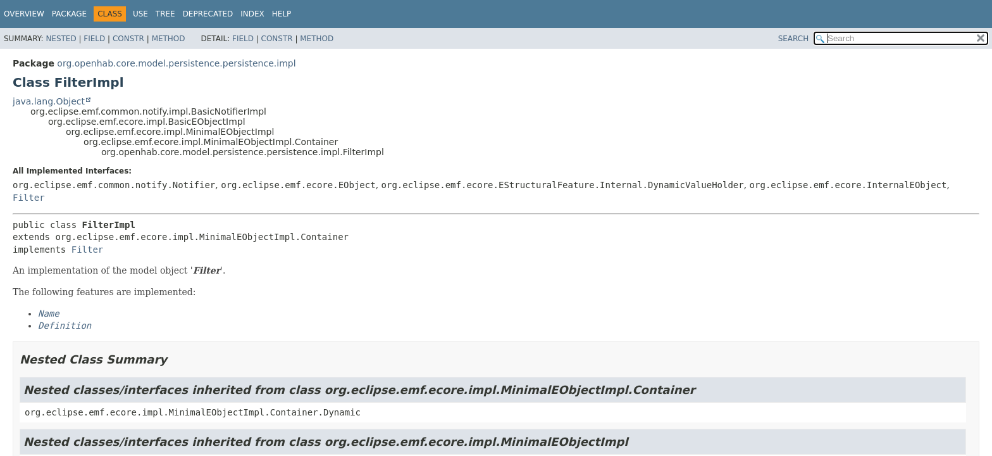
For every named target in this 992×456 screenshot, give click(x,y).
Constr (128, 38)
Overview (24, 14)
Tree (165, 14)
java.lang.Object (49, 101)
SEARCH (793, 38)
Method (168, 38)
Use (140, 14)
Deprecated (208, 14)
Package (69, 14)
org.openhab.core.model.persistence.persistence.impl (176, 63)
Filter (29, 198)
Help (282, 14)
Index (252, 14)
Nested (61, 38)
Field (94, 38)
